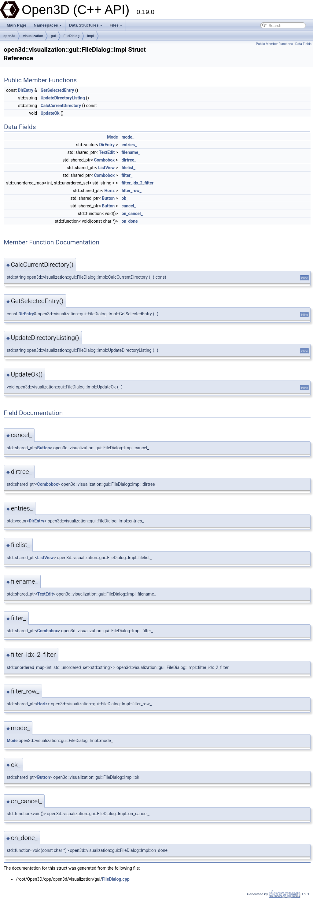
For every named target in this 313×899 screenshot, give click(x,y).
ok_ (124, 198)
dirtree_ (128, 160)
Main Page (16, 25)
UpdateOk (50, 113)
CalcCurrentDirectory (61, 105)
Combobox (104, 160)
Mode (112, 137)
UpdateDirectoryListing (63, 97)
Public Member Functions (274, 44)
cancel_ (128, 205)
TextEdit (107, 152)
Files (116, 25)
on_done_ (130, 221)
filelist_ (128, 167)
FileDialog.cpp (116, 879)
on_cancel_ (131, 213)
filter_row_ (131, 190)
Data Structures (85, 25)
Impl (90, 36)
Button (108, 198)
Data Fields (303, 44)
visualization (33, 36)
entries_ (129, 144)
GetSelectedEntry (57, 90)
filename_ (130, 152)
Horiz (109, 190)
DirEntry (25, 90)
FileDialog (72, 36)
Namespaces (48, 25)
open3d (9, 36)
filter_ (126, 175)
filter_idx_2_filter (137, 182)
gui (53, 36)
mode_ (127, 137)
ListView (106, 167)
